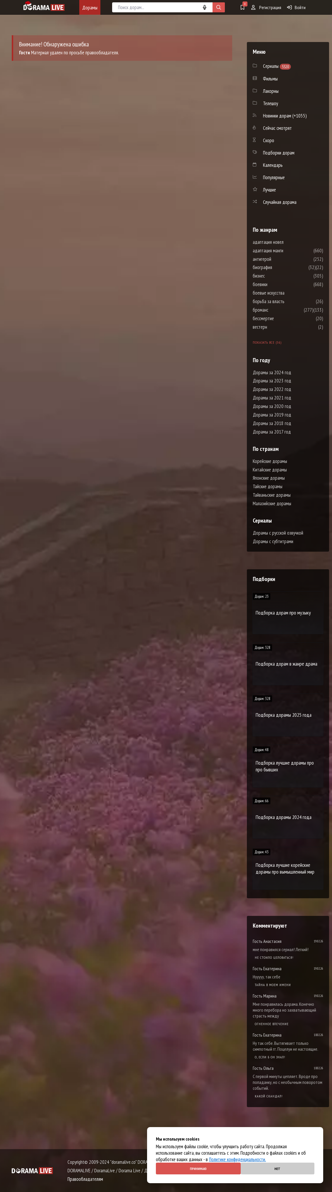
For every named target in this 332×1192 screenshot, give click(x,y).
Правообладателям (85, 1179)
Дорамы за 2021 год (272, 397)
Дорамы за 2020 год (272, 406)
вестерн (277, 327)
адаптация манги (285, 250)
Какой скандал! (269, 1096)
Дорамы (89, 7)
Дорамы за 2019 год (272, 415)
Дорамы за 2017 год (272, 432)
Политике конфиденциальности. (237, 1159)
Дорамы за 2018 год (272, 423)
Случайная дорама (279, 202)
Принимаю (198, 1168)
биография (280, 267)
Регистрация (266, 7)
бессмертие (281, 318)
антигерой (279, 259)
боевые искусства (286, 293)
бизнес (276, 276)
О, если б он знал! (270, 1057)
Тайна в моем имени (273, 985)
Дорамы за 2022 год (272, 389)
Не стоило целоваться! (274, 957)
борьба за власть (286, 301)
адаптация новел (286, 242)
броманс (278, 310)
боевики (278, 284)
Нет (277, 1168)
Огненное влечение (272, 1024)
